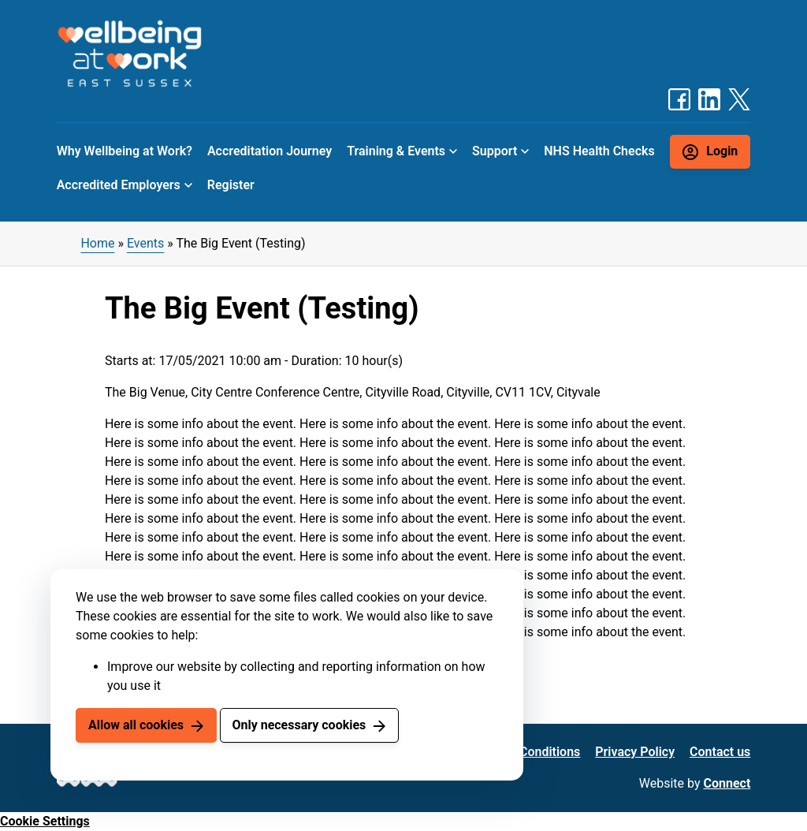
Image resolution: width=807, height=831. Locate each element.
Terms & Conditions (524, 751)
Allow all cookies (136, 724)
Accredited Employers (118, 184)
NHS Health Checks (599, 150)
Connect (727, 783)
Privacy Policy (635, 751)
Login (722, 150)
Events (145, 243)
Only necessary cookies (299, 724)
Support (494, 150)
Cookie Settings (45, 821)
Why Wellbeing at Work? (124, 150)
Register (231, 184)
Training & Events (396, 150)
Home (97, 243)
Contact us (720, 751)
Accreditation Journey (269, 150)
